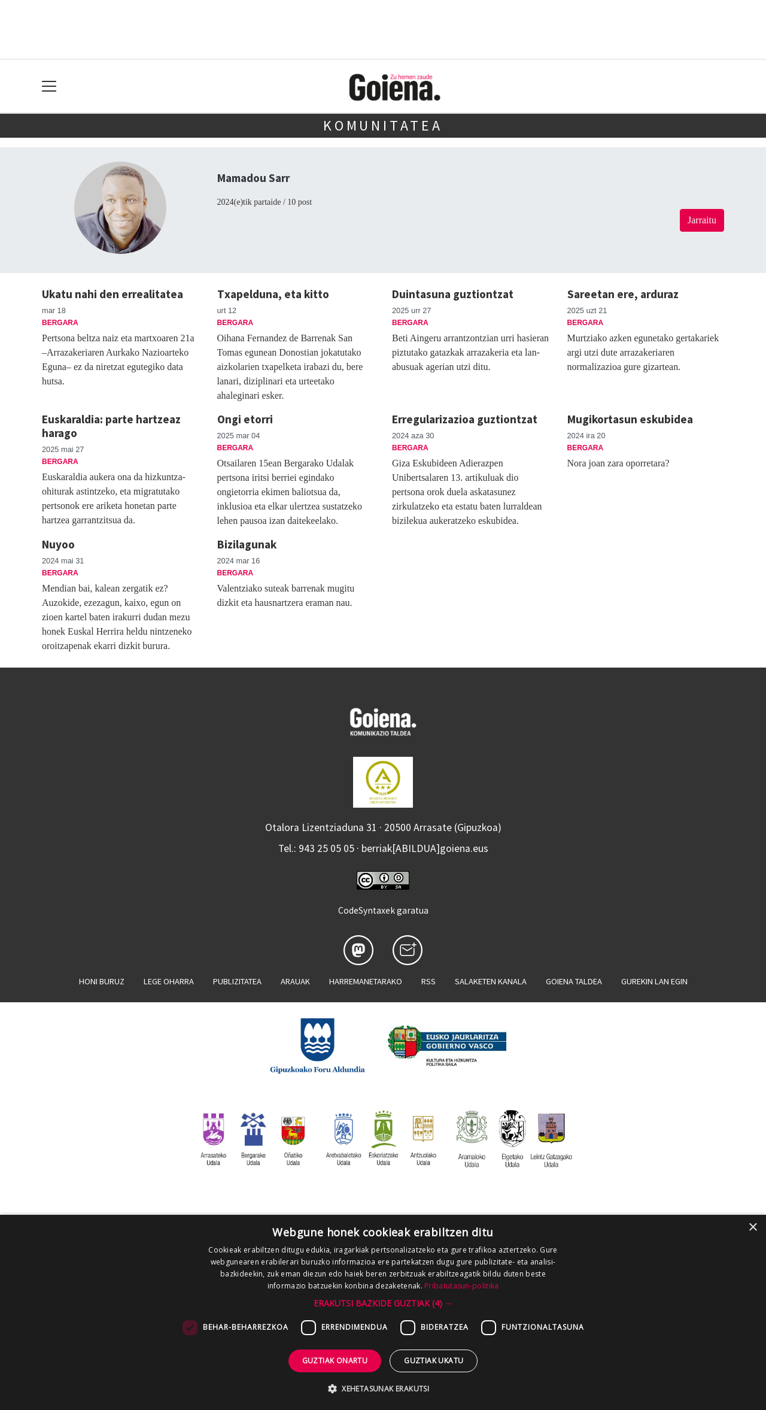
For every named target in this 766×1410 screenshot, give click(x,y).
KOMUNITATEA (383, 125)
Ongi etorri (245, 419)
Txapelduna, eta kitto (273, 294)
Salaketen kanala (491, 981)
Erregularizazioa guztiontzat (464, 419)
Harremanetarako (365, 981)
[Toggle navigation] (49, 86)
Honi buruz (101, 981)
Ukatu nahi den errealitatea (112, 294)
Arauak (295, 981)
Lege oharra (169, 981)
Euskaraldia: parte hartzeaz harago (111, 426)
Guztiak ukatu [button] (433, 1361)
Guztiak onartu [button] (335, 1361)
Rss (428, 981)
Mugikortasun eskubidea (630, 419)
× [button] (752, 1227)
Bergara (60, 323)
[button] (383, 1303)
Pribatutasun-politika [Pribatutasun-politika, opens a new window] (461, 1286)
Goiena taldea (574, 981)
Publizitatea (237, 981)
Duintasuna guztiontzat (452, 294)
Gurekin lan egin (654, 981)
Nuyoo (58, 544)
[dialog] (383, 1312)
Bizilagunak (246, 544)
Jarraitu (702, 220)
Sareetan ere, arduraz (623, 294)
